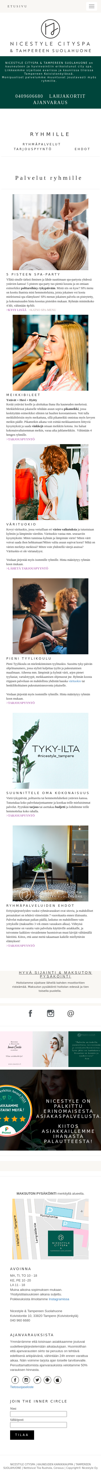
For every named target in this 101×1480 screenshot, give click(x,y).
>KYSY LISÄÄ (17, 310)
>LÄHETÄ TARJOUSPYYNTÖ (27, 568)
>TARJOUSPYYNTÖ (20, 439)
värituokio (75, 681)
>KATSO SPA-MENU (42, 310)
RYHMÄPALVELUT (42, 144)
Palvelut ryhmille (50, 177)
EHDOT (83, 149)
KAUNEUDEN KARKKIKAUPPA (55, 1464)
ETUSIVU (18, 6)
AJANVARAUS (50, 102)
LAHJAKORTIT (67, 96)
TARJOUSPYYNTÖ (33, 149)
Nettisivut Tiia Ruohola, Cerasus (43, 1468)
